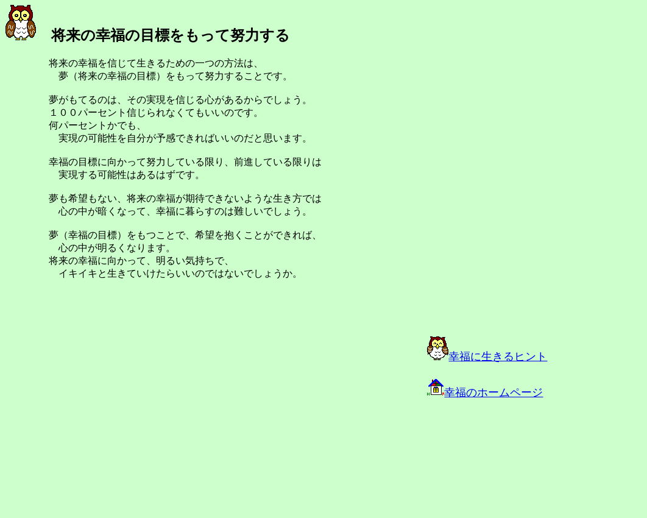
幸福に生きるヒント (487, 356)
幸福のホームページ (485, 392)
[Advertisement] (141, 421)
